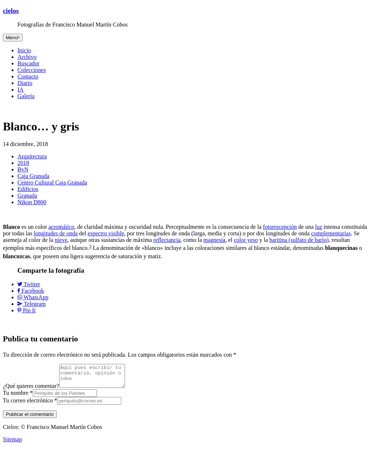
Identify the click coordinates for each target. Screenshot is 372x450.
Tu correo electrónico (30, 405)
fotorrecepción (280, 227)
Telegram (31, 304)
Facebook (30, 291)
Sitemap (12, 444)
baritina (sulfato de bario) (299, 240)
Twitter (28, 284)
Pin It (26, 310)
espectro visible (106, 233)
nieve (61, 240)
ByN (22, 169)
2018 (23, 163)
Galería (26, 96)
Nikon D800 (31, 202)
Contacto (28, 76)
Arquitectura (32, 156)
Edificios (28, 189)
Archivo (26, 57)
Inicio (24, 50)
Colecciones (31, 70)
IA (20, 89)
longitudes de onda (56, 233)
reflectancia (167, 240)
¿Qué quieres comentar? (31, 390)
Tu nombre (18, 397)
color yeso (246, 240)
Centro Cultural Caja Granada (52, 182)
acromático (61, 227)
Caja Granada (33, 176)
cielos (11, 11)
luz (318, 227)
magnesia (214, 240)
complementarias (331, 233)
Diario (24, 83)
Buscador (28, 63)
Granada (27, 195)
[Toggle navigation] (13, 37)
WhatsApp (32, 297)
